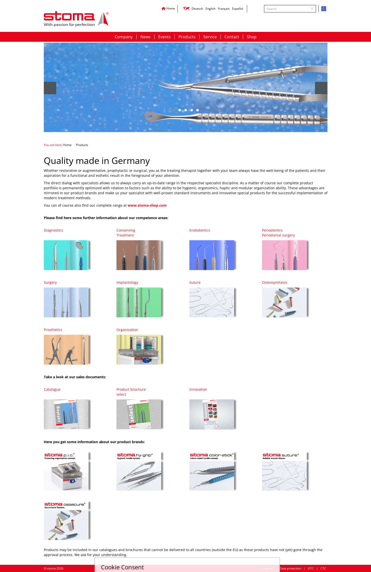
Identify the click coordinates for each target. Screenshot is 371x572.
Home (168, 8)
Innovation (198, 389)
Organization (127, 329)
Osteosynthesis (274, 282)
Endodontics (199, 230)
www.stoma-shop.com (147, 205)
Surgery (50, 282)
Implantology (127, 282)
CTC (323, 568)
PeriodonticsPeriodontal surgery (278, 233)
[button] (174, 110)
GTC (311, 568)
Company (124, 37)
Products (187, 37)
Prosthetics (53, 329)
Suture (195, 282)
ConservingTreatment (125, 233)
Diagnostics (53, 230)
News (145, 37)
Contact (231, 37)
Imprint (268, 568)
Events (164, 37)
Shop (252, 37)
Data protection (290, 568)
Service (210, 37)
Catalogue (52, 389)
